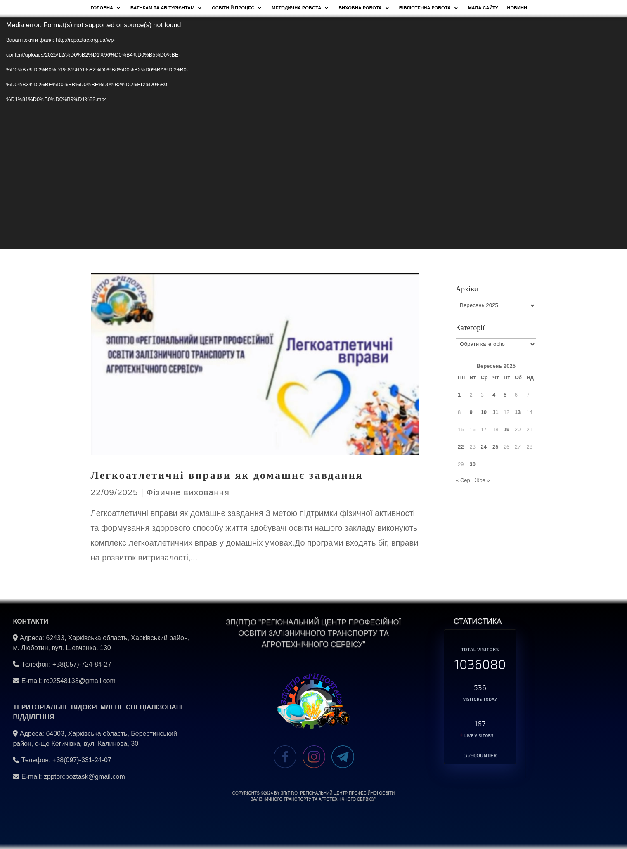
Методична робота (296, 7)
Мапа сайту (483, 7)
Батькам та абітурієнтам (162, 7)
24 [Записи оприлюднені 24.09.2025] (483, 447)
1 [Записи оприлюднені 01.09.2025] (459, 395)
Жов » (482, 480)
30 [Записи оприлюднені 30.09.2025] (473, 464)
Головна (102, 7)
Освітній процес (233, 7)
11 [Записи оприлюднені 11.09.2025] (495, 412)
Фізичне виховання (188, 492)
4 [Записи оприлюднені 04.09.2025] (493, 395)
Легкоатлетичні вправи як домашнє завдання (227, 475)
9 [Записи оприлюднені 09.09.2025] (471, 412)
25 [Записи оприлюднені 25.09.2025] (495, 447)
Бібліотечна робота (425, 7)
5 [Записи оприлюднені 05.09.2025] (505, 395)
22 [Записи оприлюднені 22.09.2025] (461, 447)
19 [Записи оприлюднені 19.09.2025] (506, 429)
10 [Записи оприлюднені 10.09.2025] (483, 412)
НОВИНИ (517, 7)
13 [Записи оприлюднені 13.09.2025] (518, 412)
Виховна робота (360, 7)
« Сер (463, 480)
